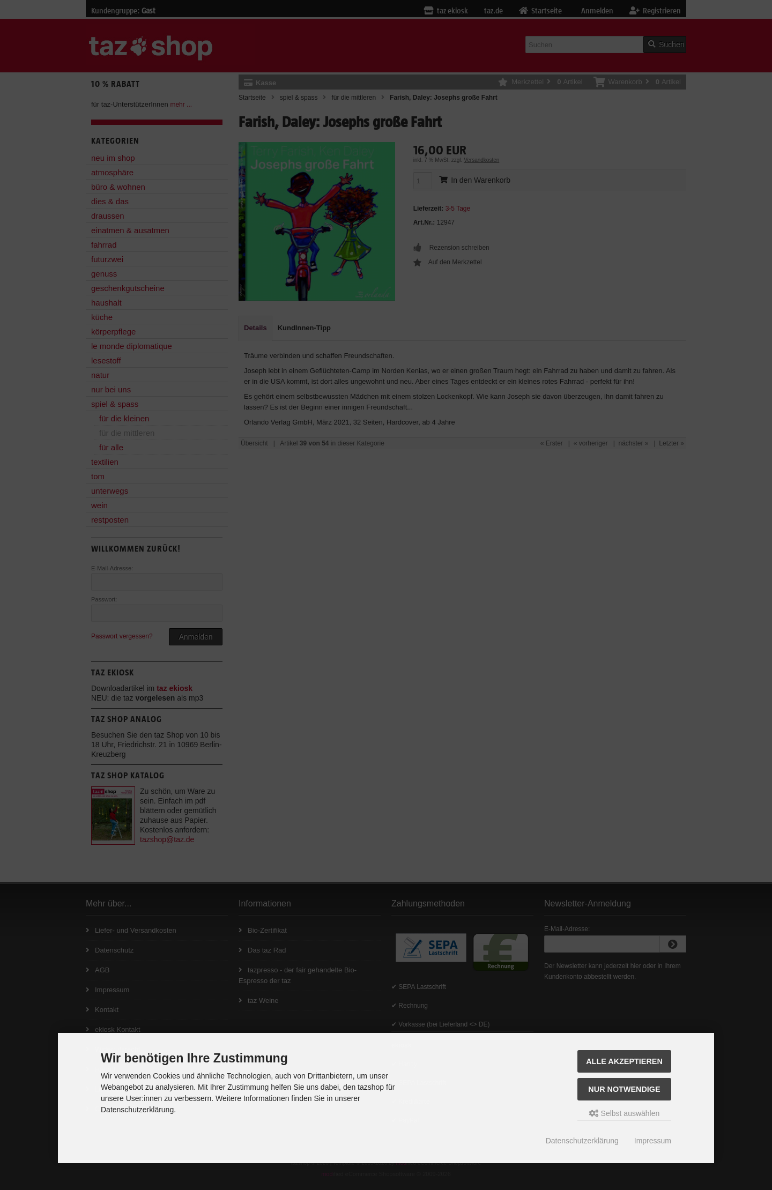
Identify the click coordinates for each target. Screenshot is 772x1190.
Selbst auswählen (624, 1113)
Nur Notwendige (624, 1089)
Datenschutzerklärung (582, 1140)
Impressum (652, 1140)
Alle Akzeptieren (624, 1061)
